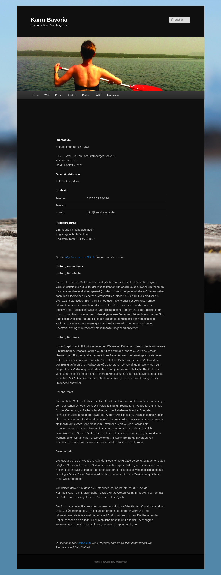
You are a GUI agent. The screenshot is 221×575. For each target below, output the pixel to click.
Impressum (113, 95)
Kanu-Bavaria (49, 20)
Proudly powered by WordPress (110, 562)
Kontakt (72, 95)
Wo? (46, 95)
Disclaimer (84, 542)
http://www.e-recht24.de (80, 257)
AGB (98, 95)
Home (35, 95)
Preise (58, 95)
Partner (86, 95)
